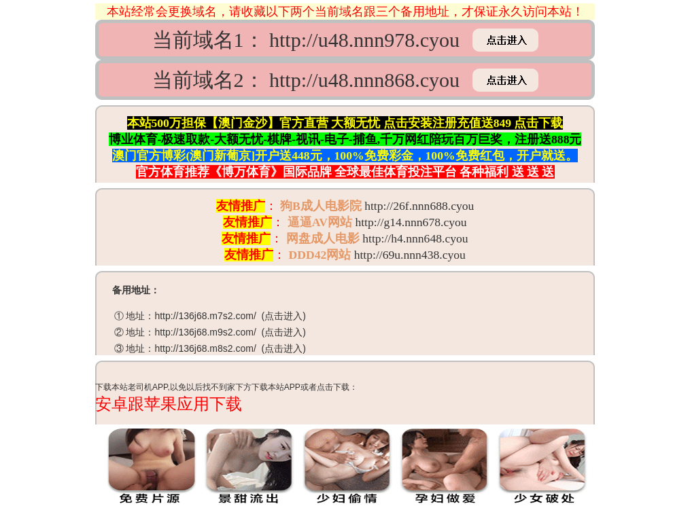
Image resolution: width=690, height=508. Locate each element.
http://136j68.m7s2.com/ (205, 315)
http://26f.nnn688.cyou (419, 206)
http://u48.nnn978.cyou (364, 40)
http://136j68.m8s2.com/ (205, 348)
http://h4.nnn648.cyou (415, 238)
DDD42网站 (320, 254)
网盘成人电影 (323, 238)
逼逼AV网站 (320, 222)
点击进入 (283, 315)
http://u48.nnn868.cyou (364, 80)
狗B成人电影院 (321, 206)
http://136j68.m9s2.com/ (205, 332)
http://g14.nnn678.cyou (410, 222)
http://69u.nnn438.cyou (410, 254)
